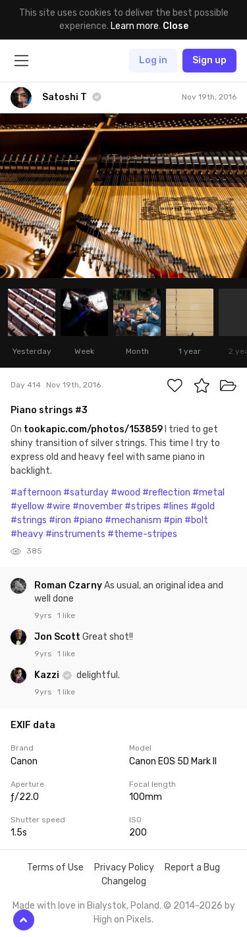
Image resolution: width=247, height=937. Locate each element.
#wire (58, 506)
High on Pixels (122, 919)
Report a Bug (192, 867)
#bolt (196, 520)
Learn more (135, 26)
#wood (125, 492)
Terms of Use (55, 867)
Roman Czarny (69, 585)
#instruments (75, 534)
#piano (88, 520)
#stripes (142, 506)
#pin (172, 520)
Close (175, 26)
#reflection (166, 492)
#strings (29, 520)
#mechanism (133, 520)
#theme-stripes (142, 534)
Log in (153, 60)
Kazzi (47, 675)
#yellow (27, 506)
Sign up (209, 60)
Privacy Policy (124, 867)
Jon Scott (58, 636)
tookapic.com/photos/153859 (93, 429)
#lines (175, 506)
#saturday (86, 492)
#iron (60, 520)
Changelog (123, 881)
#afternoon (36, 492)
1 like (66, 615)
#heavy (27, 534)
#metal (208, 492)
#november (97, 506)
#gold (202, 506)
